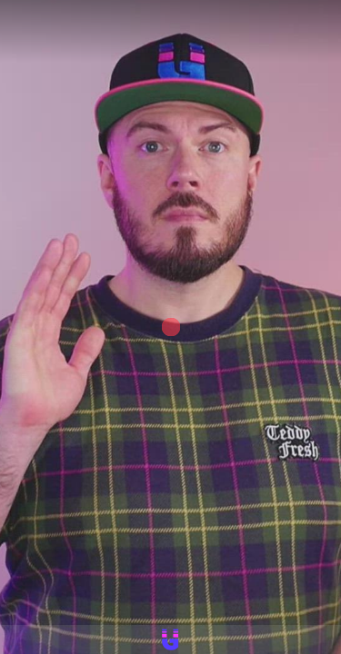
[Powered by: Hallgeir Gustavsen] (170, 639)
